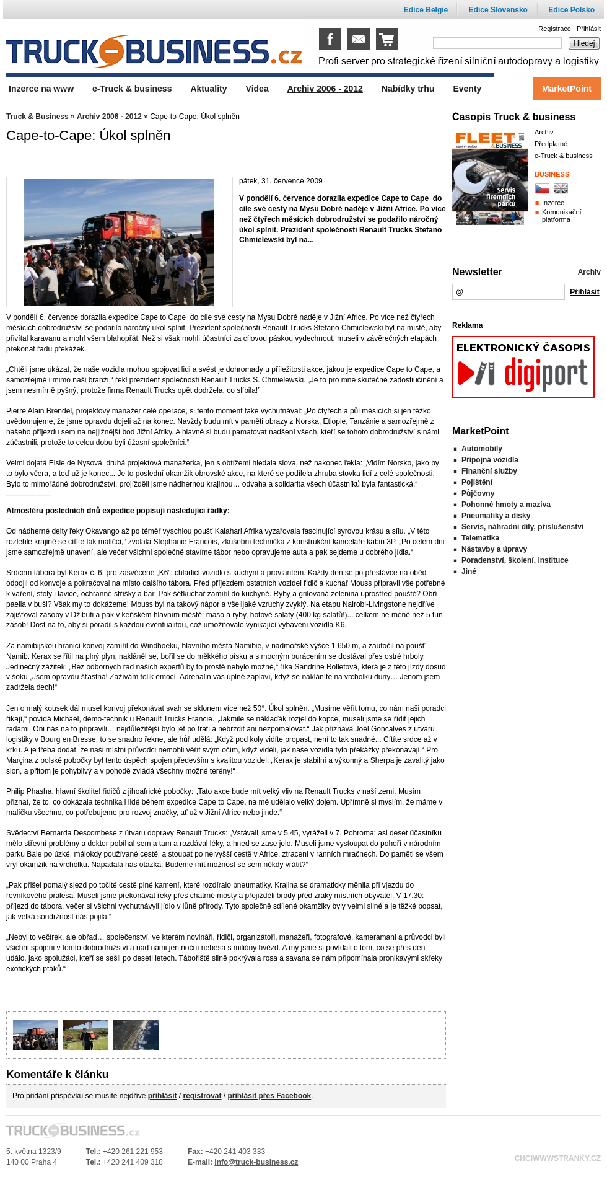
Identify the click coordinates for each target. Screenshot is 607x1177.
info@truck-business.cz (256, 1162)
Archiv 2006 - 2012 (109, 116)
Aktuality (208, 89)
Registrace (554, 28)
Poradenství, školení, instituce (515, 560)
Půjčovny (477, 493)
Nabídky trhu (408, 89)
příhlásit (162, 1095)
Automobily (481, 448)
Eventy (467, 89)
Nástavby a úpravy (494, 549)
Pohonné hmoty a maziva (506, 504)
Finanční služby (489, 471)
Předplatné (551, 144)
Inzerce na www (41, 89)
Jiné (468, 571)
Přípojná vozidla (489, 460)
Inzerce (553, 202)
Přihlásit (589, 28)
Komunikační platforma (562, 215)
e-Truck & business (564, 155)
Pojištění (476, 482)
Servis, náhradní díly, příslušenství (522, 526)
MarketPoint (567, 89)
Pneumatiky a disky (495, 515)
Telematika (480, 538)
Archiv (544, 132)
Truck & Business (37, 116)
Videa (257, 89)
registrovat (202, 1095)
